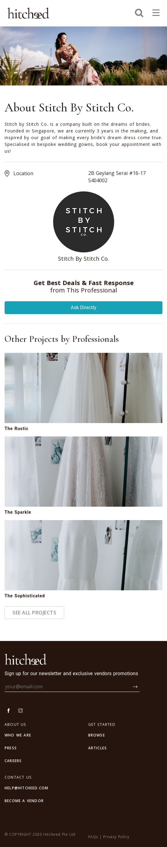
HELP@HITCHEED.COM (26, 788)
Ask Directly (83, 307)
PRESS (11, 748)
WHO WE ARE (18, 735)
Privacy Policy (116, 836)
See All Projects (34, 612)
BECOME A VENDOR (24, 800)
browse (96, 735)
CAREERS (13, 760)
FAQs (93, 836)
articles (97, 748)
